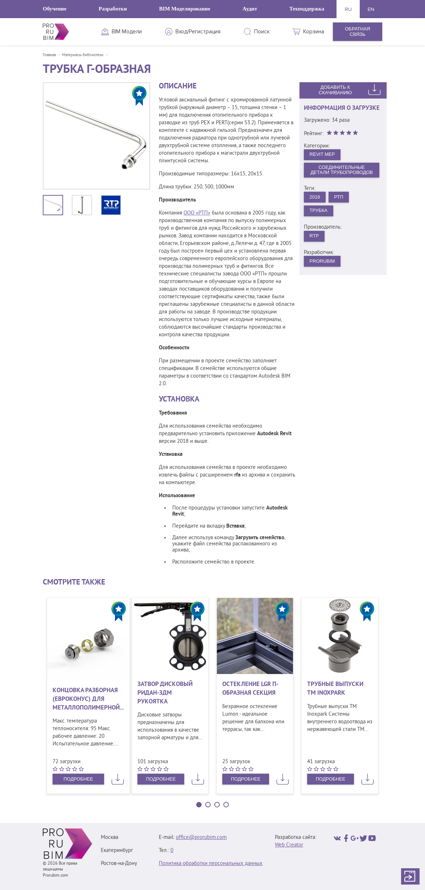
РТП (338, 197)
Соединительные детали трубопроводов (341, 170)
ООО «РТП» (196, 213)
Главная (49, 55)
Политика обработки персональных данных (211, 863)
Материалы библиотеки (82, 55)
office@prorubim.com (201, 837)
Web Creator (289, 845)
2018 (315, 197)
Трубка (318, 210)
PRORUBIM (322, 261)
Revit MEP (322, 154)
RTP (314, 235)
